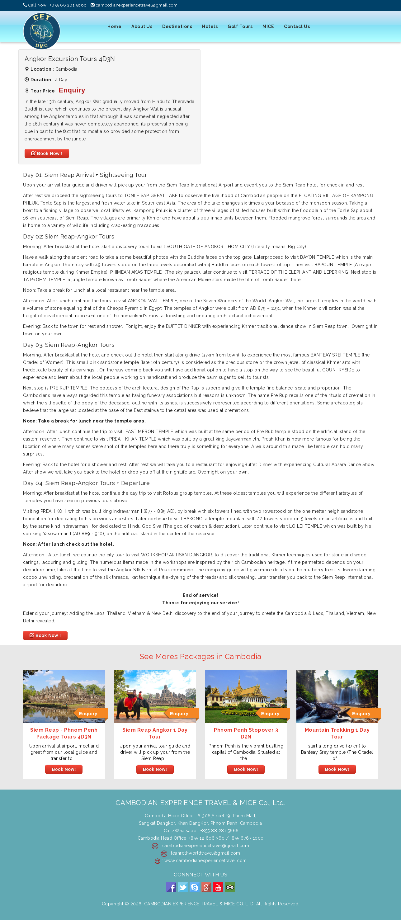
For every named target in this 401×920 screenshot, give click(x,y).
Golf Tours (240, 26)
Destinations (177, 26)
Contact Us (297, 26)
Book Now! (64, 769)
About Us (141, 26)
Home (114, 26)
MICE (268, 26)
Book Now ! (47, 153)
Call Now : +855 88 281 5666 (57, 5)
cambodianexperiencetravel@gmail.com (137, 5)
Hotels (210, 26)
